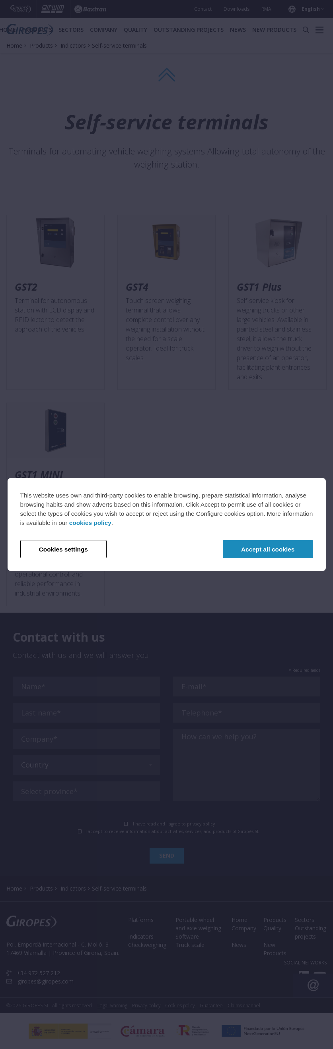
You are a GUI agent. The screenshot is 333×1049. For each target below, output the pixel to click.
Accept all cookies (267, 549)
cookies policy (90, 522)
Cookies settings (63, 549)
